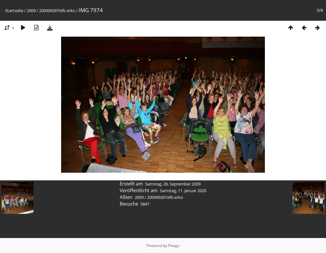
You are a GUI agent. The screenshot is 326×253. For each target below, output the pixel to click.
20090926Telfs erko (57, 10)
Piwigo (174, 245)
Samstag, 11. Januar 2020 (183, 190)
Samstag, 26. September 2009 (173, 184)
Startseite (14, 10)
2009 (31, 10)
